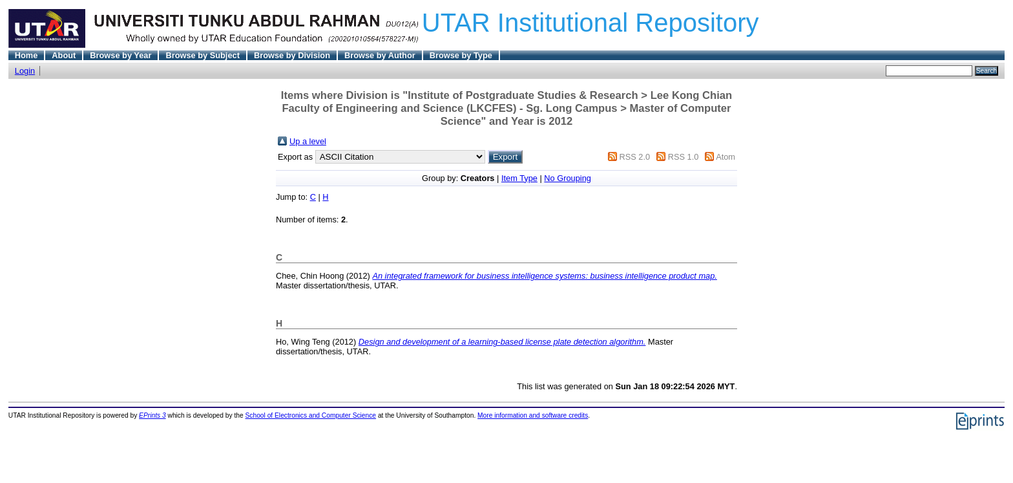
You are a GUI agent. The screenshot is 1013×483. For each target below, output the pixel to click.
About (64, 55)
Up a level (307, 141)
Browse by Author (379, 55)
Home (26, 55)
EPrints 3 (152, 415)
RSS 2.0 (634, 157)
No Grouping (567, 178)
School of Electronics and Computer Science (311, 415)
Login (25, 71)
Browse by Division (292, 55)
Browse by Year (120, 55)
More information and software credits (532, 415)
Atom (725, 157)
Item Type (519, 178)
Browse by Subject (202, 55)
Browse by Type (461, 55)
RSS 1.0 (683, 157)
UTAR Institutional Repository (590, 22)
